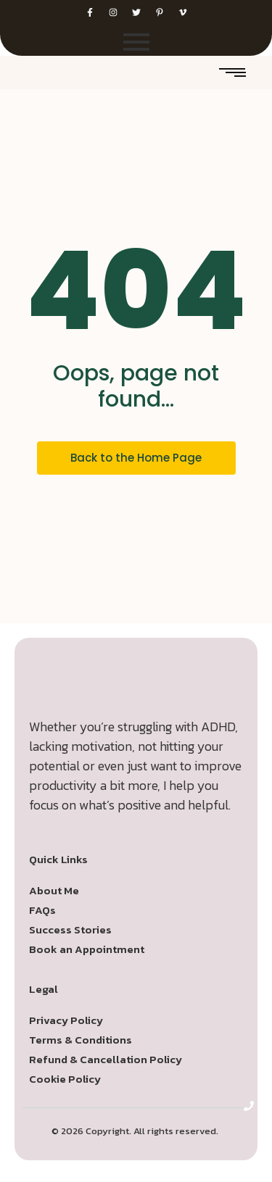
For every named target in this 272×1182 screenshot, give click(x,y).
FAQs (42, 910)
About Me (54, 890)
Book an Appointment (86, 949)
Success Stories (70, 929)
